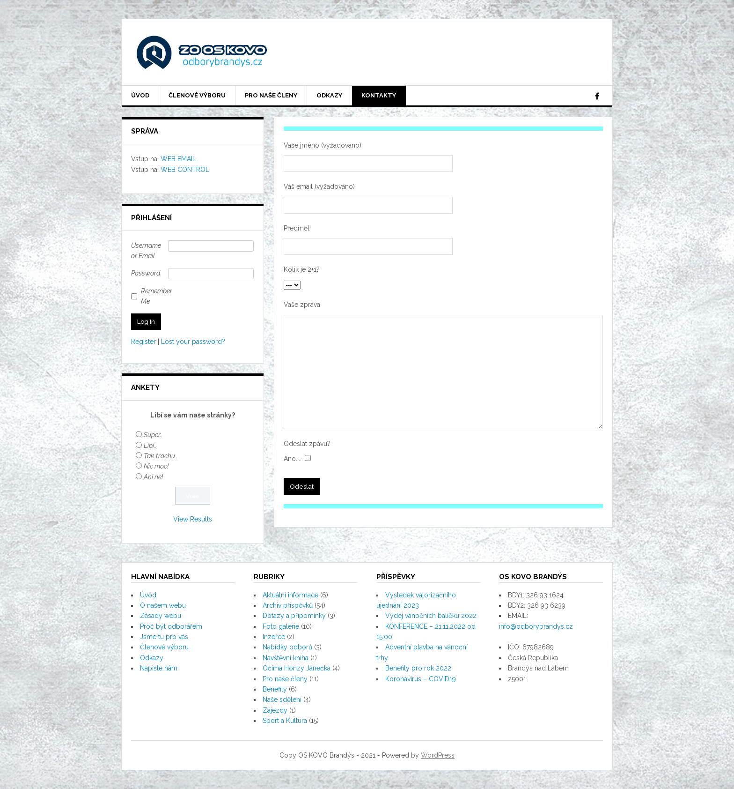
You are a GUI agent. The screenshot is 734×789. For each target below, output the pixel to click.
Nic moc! (156, 466)
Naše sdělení (282, 699)
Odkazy (329, 95)
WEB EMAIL (178, 159)
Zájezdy (275, 710)
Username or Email (146, 251)
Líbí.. (150, 445)
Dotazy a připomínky (294, 615)
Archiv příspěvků (288, 605)
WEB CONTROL (185, 169)
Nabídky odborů (287, 647)
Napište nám (158, 668)
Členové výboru (197, 95)
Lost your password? (193, 341)
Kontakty (378, 95)
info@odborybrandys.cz (536, 626)
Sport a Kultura (285, 720)
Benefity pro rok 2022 (418, 668)
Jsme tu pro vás (164, 636)
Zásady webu (160, 615)
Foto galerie (281, 626)
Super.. (153, 435)
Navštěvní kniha (285, 658)
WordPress (438, 755)
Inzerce (274, 636)
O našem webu (163, 605)
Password (145, 273)
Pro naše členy (271, 95)
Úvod (140, 95)
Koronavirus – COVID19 (420, 679)
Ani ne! (153, 477)
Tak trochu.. (161, 456)
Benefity (275, 689)
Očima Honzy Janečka (296, 668)
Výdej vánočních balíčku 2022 (431, 615)
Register (143, 341)
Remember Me (156, 296)
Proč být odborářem (171, 626)
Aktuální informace (290, 595)
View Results (192, 519)
